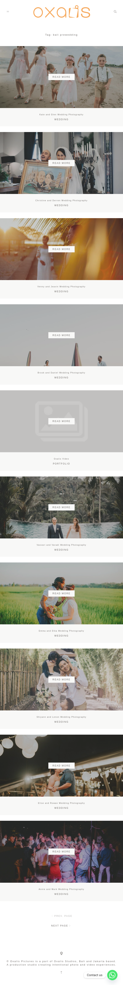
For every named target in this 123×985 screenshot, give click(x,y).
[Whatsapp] (112, 975)
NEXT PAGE (61, 925)
